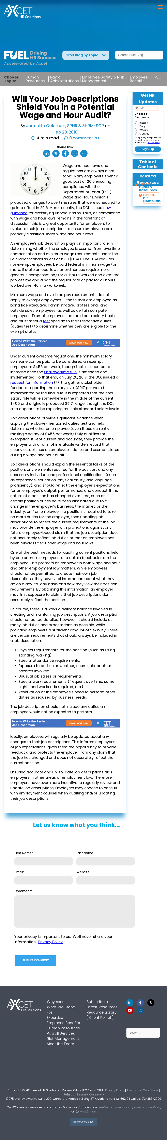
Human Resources (35, 79)
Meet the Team (60, 1043)
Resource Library (102, 1012)
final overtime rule (60, 371)
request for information (31, 382)
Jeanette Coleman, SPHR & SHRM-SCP (65, 125)
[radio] (147, 122)
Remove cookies (83, 1121)
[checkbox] (147, 128)
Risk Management (63, 1038)
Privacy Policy (154, 142)
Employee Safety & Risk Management (103, 79)
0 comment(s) (84, 138)
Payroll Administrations (64, 79)
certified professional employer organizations (128, 1107)
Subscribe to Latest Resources (102, 1004)
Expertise (55, 1017)
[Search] (139, 55)
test (46, 320)
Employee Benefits (139, 79)
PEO (158, 77)
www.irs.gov (87, 1111)
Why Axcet (56, 1001)
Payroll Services (61, 1033)
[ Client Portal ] (100, 1017)
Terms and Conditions (142, 1090)
